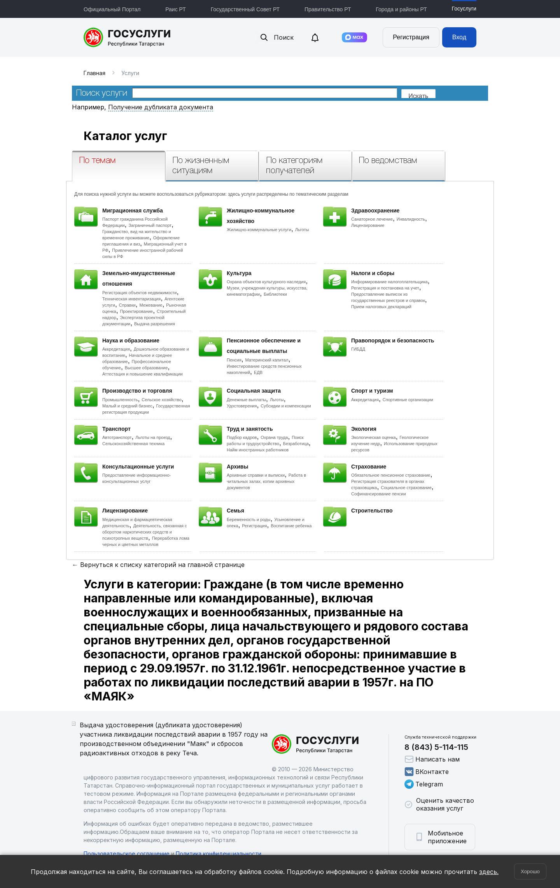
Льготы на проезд (152, 437)
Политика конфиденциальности (218, 853)
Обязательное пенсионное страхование (390, 475)
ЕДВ (258, 372)
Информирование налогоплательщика (389, 281)
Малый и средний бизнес (127, 406)
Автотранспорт (117, 437)
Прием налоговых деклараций (381, 306)
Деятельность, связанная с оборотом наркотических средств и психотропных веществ (144, 532)
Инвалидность (411, 219)
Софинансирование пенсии (378, 493)
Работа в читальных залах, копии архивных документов (266, 481)
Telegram (423, 784)
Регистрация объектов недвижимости (139, 292)
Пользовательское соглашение (127, 853)
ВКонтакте (426, 771)
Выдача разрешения (154, 323)
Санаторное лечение (372, 219)
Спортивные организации (408, 399)
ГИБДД (358, 349)
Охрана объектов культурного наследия (266, 281)
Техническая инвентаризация (131, 299)
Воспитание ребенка (291, 525)
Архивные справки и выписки (256, 475)
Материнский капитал (266, 360)
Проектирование (136, 311)
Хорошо (530, 871)
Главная (94, 73)
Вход (459, 37)
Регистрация (411, 37)
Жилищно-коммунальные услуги (259, 229)
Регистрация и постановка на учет (385, 288)
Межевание (150, 305)
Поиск (276, 37)
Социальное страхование (406, 487)
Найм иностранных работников (258, 450)
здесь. (489, 872)
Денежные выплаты (246, 399)
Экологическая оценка (373, 437)
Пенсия (234, 360)
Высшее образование (146, 367)
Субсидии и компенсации (286, 406)
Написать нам (432, 759)
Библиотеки (275, 294)
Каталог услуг (125, 136)
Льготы (302, 229)
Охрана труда (274, 437)
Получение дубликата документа (160, 107)
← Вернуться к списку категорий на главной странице (158, 565)
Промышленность (120, 399)
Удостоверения (242, 406)
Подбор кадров (242, 437)
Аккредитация (116, 349)
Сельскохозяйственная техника (133, 443)
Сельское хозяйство (161, 399)
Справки (127, 305)
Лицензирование (367, 225)
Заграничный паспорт (150, 225)
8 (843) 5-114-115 (436, 747)
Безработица (296, 443)
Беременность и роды (248, 519)
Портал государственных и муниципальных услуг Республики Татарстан (127, 37)
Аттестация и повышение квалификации (142, 374)
